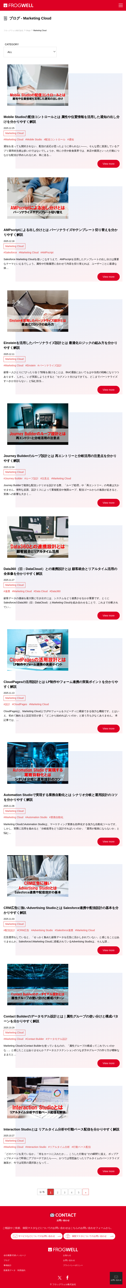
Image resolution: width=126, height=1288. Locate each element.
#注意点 (44, 478)
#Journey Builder (13, 478)
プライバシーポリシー (73, 1265)
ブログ (7, 1260)
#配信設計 (9, 930)
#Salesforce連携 (64, 930)
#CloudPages (19, 704)
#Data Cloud (41, 591)
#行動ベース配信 (81, 1147)
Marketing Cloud (14, 133)
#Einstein (30, 365)
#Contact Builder (34, 1039)
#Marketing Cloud (13, 139)
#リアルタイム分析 (59, 1147)
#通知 (70, 139)
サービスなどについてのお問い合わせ (36, 1236)
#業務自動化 (56, 817)
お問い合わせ (69, 1260)
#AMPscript (46, 252)
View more (108, 163)
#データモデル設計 (56, 1039)
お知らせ (67, 1255)
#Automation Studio (36, 817)
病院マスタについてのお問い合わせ (89, 1236)
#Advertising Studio (42, 930)
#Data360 (55, 591)
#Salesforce (10, 252)
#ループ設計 (31, 478)
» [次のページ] (85, 1192)
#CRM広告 (23, 930)
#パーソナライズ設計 (50, 365)
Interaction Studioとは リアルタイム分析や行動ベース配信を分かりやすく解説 (61, 1129)
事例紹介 (8, 1265)
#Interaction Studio (35, 1147)
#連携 (7, 591)
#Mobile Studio (33, 139)
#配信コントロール (54, 139)
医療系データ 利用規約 (14, 1270)
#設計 (7, 704)
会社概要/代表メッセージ (15, 1255)
